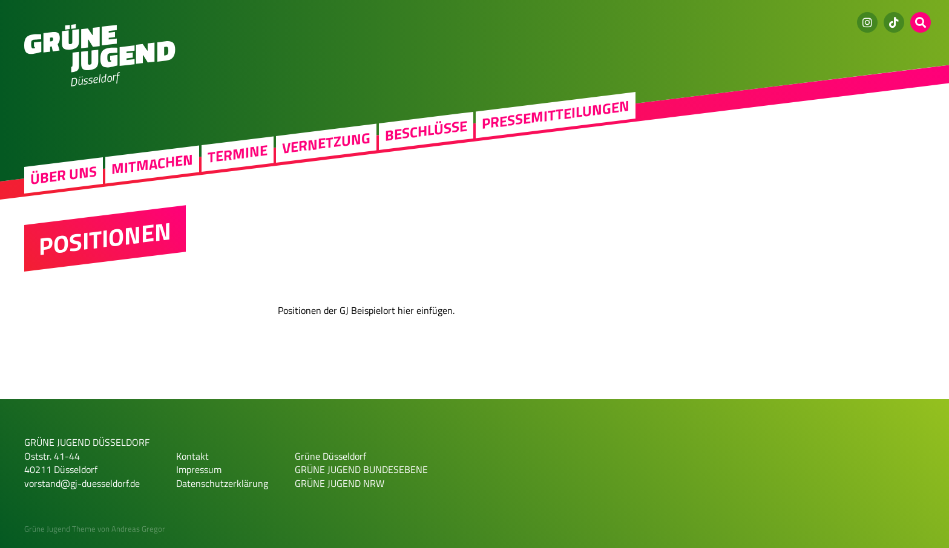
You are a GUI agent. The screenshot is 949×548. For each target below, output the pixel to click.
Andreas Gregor (138, 529)
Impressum (199, 469)
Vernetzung (326, 142)
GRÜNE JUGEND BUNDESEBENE (361, 469)
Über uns (63, 175)
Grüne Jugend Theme (60, 529)
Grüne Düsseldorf (330, 456)
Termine (238, 153)
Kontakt (192, 456)
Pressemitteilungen (555, 115)
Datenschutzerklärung (222, 483)
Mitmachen (152, 164)
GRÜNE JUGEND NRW (339, 483)
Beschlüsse (426, 131)
